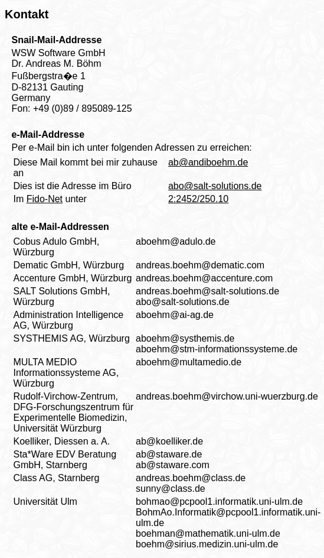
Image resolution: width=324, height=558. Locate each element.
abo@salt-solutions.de (215, 186)
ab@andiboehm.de (208, 162)
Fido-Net (45, 199)
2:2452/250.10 (198, 199)
